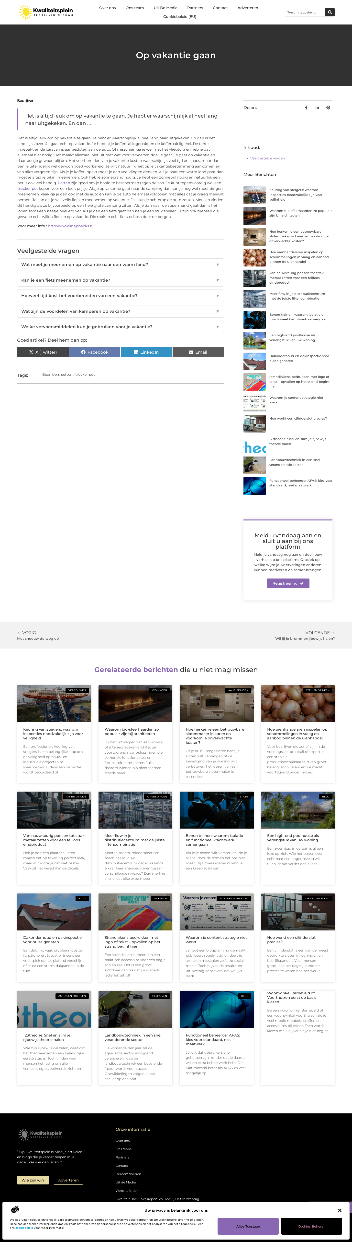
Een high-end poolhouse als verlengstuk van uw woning (293, 837)
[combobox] (305, 12)
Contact (220, 7)
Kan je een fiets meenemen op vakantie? (120, 280)
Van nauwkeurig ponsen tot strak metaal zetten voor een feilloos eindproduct (296, 277)
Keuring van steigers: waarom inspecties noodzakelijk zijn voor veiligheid (295, 194)
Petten (64, 183)
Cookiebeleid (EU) (179, 16)
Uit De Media (165, 7)
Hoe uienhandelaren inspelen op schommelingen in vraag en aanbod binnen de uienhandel (299, 257)
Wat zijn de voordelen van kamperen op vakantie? (120, 311)
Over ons (107, 7)
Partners (195, 7)
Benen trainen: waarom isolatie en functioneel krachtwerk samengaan (214, 840)
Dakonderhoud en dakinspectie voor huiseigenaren (52, 939)
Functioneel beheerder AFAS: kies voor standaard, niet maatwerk (213, 1039)
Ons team (135, 7)
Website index (127, 1191)
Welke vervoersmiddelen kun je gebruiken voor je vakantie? (120, 327)
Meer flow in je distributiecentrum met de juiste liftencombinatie (135, 840)
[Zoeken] (330, 12)
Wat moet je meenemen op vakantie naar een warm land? (120, 265)
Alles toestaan (248, 1226)
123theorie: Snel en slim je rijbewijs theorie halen (46, 1037)
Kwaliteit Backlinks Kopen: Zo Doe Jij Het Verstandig (157, 1199)
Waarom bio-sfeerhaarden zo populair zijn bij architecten (132, 731)
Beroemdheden (128, 1174)
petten (66, 374)
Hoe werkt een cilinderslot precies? (298, 418)
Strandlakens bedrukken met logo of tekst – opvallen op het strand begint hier (299, 381)
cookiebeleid (24, 1228)
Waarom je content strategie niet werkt (216, 939)
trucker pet (27, 188)
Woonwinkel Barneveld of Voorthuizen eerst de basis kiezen (291, 997)
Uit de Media (126, 1182)
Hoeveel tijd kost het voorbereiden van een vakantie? (120, 296)
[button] (339, 1210)
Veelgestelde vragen (267, 158)
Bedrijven (25, 100)
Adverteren (248, 7)
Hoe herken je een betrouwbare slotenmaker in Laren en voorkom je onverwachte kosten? (299, 236)
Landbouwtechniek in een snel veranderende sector (133, 1037)
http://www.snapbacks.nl (70, 226)
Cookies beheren (312, 1226)
